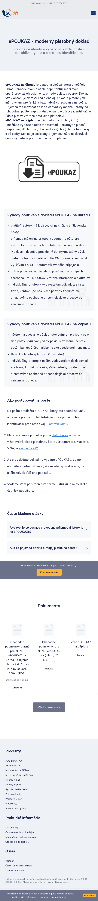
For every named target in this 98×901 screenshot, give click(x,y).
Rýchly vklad (12, 780)
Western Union (13, 799)
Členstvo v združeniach (18, 866)
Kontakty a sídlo (14, 870)
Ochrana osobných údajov (19, 832)
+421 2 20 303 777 (58, 3)
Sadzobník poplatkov (17, 842)
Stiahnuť (17, 688)
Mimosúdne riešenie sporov (20, 837)
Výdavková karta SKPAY (19, 775)
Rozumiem (89, 895)
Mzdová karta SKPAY (17, 770)
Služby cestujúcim (15, 808)
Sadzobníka (60, 435)
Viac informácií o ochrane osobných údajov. (45, 897)
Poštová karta (13, 794)
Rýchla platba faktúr (17, 789)
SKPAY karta (12, 765)
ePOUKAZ (11, 804)
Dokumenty (11, 827)
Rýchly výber (13, 784)
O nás (10, 851)
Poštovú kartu (57, 424)
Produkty (13, 751)
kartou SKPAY (28, 448)
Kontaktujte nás (49, 572)
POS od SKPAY (13, 761)
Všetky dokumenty (49, 707)
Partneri (9, 861)
